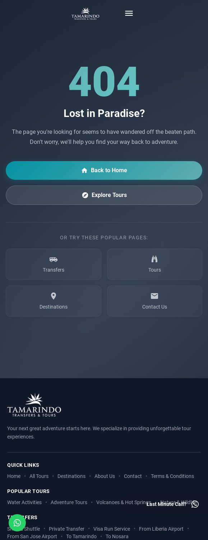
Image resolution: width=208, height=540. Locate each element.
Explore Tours (104, 195)
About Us (104, 476)
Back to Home (104, 170)
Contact (133, 476)
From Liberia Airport (161, 529)
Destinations (71, 476)
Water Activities (24, 502)
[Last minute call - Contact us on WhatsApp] (173, 504)
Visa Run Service (111, 529)
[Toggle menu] (129, 13)
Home (13, 476)
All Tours (38, 476)
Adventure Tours (69, 502)
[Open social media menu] (17, 522)
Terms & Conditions (172, 476)
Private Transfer (66, 529)
